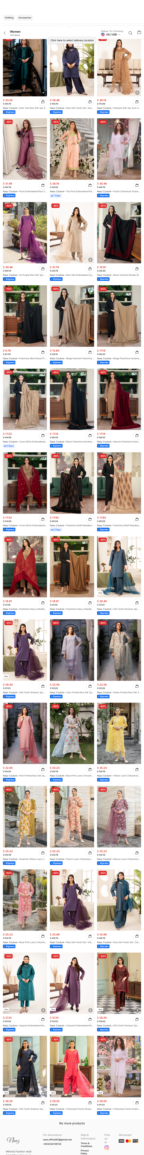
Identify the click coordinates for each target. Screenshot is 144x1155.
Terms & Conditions (86, 1145)
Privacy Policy (85, 1152)
